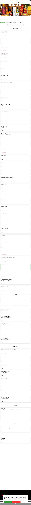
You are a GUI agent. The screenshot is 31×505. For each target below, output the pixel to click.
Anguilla (3, 476)
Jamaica (3, 489)
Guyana (3, 487)
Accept (8, 501)
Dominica (3, 483)
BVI (2, 479)
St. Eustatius (3, 494)
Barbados (3, 480)
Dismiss (16, 501)
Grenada (3, 486)
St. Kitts (3, 496)
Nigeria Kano (4, 493)
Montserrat (3, 490)
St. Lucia (3, 497)
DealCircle (3, 482)
